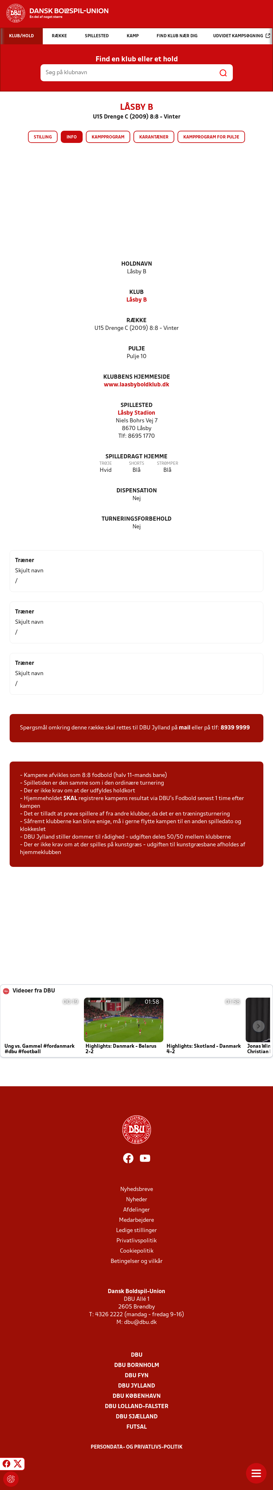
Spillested (136, 405)
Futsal (136, 1427)
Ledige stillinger (136, 1230)
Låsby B (136, 300)
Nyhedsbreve (136, 1189)
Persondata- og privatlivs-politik (137, 1447)
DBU (136, 1355)
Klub (136, 292)
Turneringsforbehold (136, 519)
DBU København (137, 1396)
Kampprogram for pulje (211, 137)
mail (184, 728)
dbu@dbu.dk (140, 1322)
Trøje (105, 464)
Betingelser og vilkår (137, 1261)
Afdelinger (136, 1210)
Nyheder (136, 1200)
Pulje (136, 349)
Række (136, 320)
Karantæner (153, 137)
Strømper (167, 464)
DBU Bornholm (136, 1365)
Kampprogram (108, 137)
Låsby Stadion (136, 413)
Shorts (136, 464)
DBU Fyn (137, 1376)
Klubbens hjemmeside (136, 377)
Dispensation (136, 491)
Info (72, 137)
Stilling (43, 137)
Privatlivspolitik (136, 1241)
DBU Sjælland (137, 1417)
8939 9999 (235, 728)
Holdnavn (136, 264)
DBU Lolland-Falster (136, 1406)
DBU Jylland (136, 1386)
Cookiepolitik (136, 1251)
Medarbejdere (136, 1220)
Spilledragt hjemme (136, 457)
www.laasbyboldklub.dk (136, 385)
